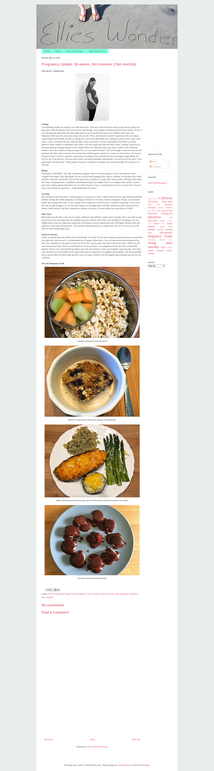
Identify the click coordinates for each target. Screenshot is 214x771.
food (170, 227)
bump (103, 594)
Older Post (136, 739)
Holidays (168, 204)
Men (149, 211)
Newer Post (49, 739)
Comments (155, 167)
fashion (151, 226)
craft (149, 223)
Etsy (150, 204)
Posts (153, 162)
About (58, 51)
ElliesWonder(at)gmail (157, 183)
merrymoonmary (125, 765)
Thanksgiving (166, 213)
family (169, 223)
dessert (156, 223)
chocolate (152, 220)
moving (168, 229)
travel (151, 250)
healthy (151, 229)
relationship (152, 240)
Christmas (153, 201)
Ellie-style (167, 201)
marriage (160, 230)
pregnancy (124, 594)
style (163, 247)
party (150, 233)
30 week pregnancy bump (59, 594)
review (162, 240)
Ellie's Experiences (97, 51)
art (171, 217)
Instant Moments (165, 208)
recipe (168, 236)
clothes (162, 221)
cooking (169, 221)
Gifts (158, 205)
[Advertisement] (92, 708)
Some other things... (75, 51)
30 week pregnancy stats (81, 594)
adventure (154, 217)
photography (166, 232)
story (170, 240)
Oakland (164, 211)
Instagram (152, 207)
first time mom (113, 594)
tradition (169, 247)
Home (47, 51)
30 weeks (96, 594)
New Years (156, 211)
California (165, 198)
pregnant (50, 597)
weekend (160, 250)
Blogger (146, 765)
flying (162, 227)
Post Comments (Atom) (98, 747)
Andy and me (153, 198)
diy (163, 224)
